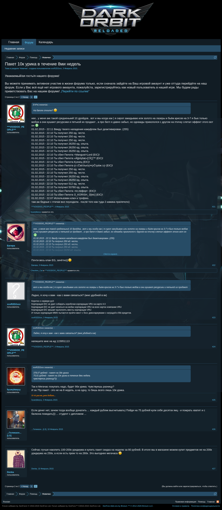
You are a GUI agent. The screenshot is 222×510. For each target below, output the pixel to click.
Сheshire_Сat (37, 270)
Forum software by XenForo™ (76, 506)
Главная (13, 42)
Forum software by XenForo (26, 506)
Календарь (46, 42)
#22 (213, 265)
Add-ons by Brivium (128, 506)
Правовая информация (185, 502)
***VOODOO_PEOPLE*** (15, 128)
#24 (213, 347)
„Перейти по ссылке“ (74, 91)
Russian (6, 502)
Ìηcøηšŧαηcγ (36, 212)
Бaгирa (11, 245)
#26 (213, 429)
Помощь (202, 502)
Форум (29, 42)
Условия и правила (180, 506)
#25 (213, 400)
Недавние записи (15, 48)
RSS (218, 501)
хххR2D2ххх (56, 68)
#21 (213, 207)
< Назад (24, 97)
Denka (10, 472)
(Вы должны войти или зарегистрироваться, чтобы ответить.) (189, 486)
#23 (213, 317)
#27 (213, 469)
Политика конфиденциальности (205, 506)
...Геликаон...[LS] (14, 434)
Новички (23, 68)
